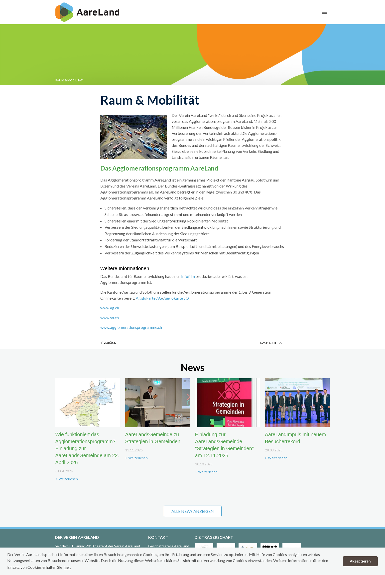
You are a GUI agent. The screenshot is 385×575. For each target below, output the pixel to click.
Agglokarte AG (149, 298)
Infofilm (188, 276)
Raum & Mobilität (69, 80)
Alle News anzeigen (192, 511)
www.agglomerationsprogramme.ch (131, 327)
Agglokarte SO (176, 298)
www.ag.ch (109, 307)
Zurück (110, 343)
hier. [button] (67, 567)
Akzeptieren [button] (360, 561)
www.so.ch (109, 317)
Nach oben (268, 343)
